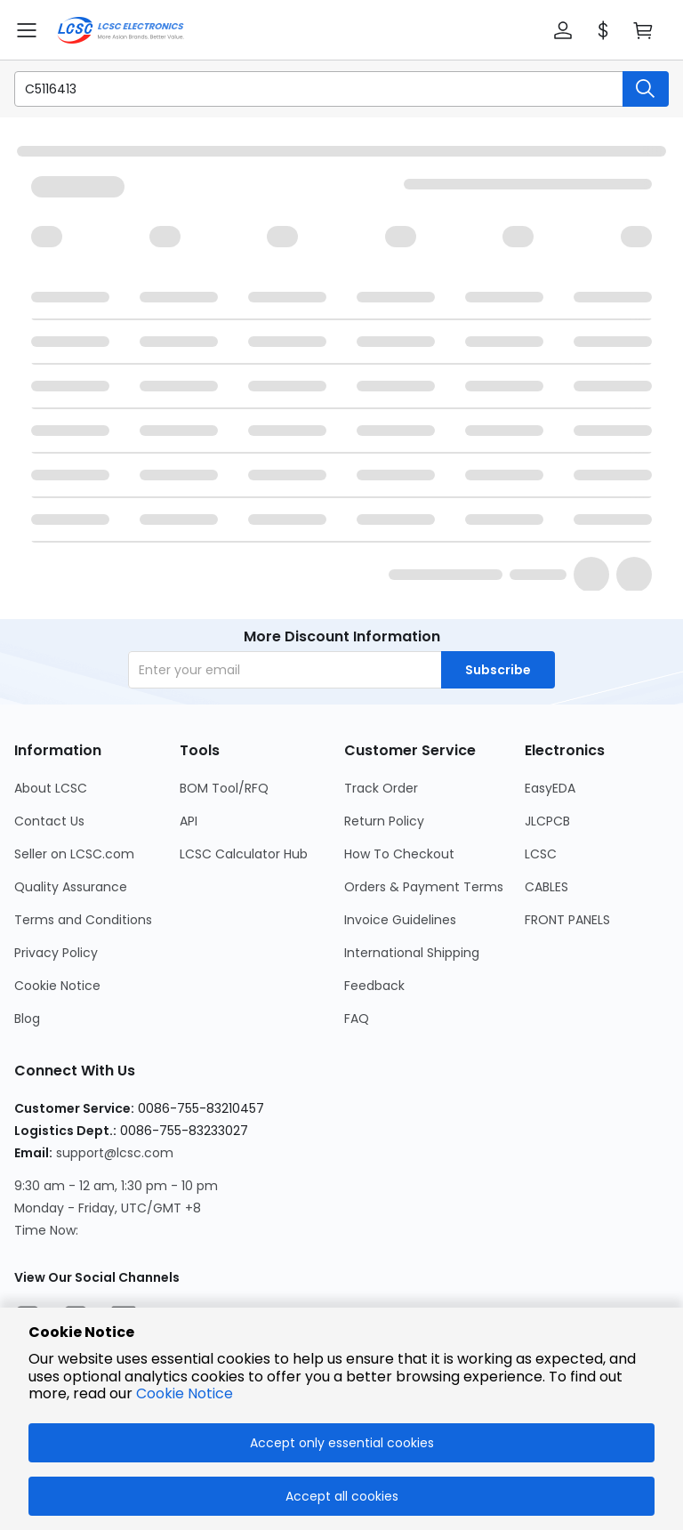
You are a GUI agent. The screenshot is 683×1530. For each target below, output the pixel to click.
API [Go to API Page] (188, 821)
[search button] (646, 89)
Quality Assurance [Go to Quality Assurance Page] (70, 887)
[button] (563, 30)
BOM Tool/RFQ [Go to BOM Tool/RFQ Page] (224, 788)
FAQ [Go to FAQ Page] (356, 1018)
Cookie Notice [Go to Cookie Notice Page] (57, 985)
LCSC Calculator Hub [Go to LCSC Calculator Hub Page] (244, 854)
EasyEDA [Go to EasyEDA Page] (550, 788)
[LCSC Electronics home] (120, 30)
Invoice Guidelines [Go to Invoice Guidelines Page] (400, 920)
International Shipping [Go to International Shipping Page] (411, 953)
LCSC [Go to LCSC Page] (541, 854)
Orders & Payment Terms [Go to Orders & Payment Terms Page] (423, 887)
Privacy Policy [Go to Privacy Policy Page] (56, 953)
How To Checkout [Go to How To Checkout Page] (399, 854)
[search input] (309, 89)
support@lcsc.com (114, 1153)
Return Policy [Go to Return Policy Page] (384, 821)
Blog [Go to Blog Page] (27, 1018)
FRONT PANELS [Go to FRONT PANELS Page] (567, 920)
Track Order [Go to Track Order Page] (381, 788)
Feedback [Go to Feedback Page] (374, 985)
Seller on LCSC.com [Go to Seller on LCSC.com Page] (74, 854)
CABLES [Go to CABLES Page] (546, 887)
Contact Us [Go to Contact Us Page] (49, 821)
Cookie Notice (184, 1393)
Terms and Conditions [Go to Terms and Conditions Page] (83, 920)
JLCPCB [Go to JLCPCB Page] (547, 821)
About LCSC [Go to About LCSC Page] (50, 788)
